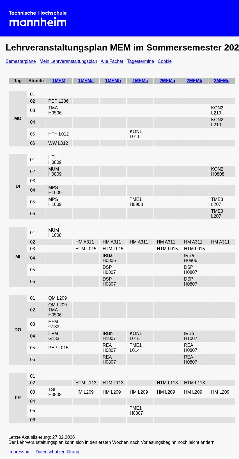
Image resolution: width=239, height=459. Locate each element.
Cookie (165, 61)
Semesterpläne (21, 61)
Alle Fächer (112, 61)
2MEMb (194, 80)
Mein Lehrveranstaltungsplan (68, 61)
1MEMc (140, 80)
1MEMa (86, 80)
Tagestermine (140, 61)
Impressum (19, 451)
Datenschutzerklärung (57, 451)
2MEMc (221, 80)
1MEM (58, 80)
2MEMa (167, 80)
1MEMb (113, 80)
